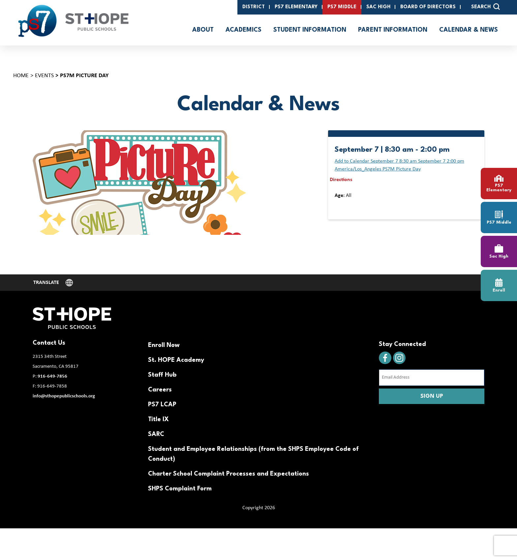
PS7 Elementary (296, 7)
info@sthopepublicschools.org (64, 396)
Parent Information (392, 30)
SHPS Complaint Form (180, 489)
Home (21, 76)
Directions (341, 179)
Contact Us (49, 343)
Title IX (158, 419)
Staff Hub (162, 375)
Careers (160, 390)
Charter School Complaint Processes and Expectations (228, 474)
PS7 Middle (341, 7)
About (203, 30)
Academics (243, 30)
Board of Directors (428, 7)
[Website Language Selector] (53, 283)
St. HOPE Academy (176, 360)
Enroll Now (164, 345)
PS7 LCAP (162, 405)
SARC (156, 434)
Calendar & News (468, 30)
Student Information (309, 30)
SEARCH (485, 6)
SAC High (378, 7)
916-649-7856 (52, 376)
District (253, 7)
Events (44, 76)
